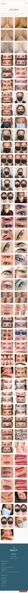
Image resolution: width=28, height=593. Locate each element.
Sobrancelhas (3, 563)
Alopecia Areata (4, 569)
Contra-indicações (4, 581)
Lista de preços (3, 582)
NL (24, 0)
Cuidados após (3, 578)
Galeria (2, 584)
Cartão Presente (4, 583)
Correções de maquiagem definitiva (7, 567)
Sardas (2, 570)
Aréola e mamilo (4, 568)
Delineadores (3, 564)
